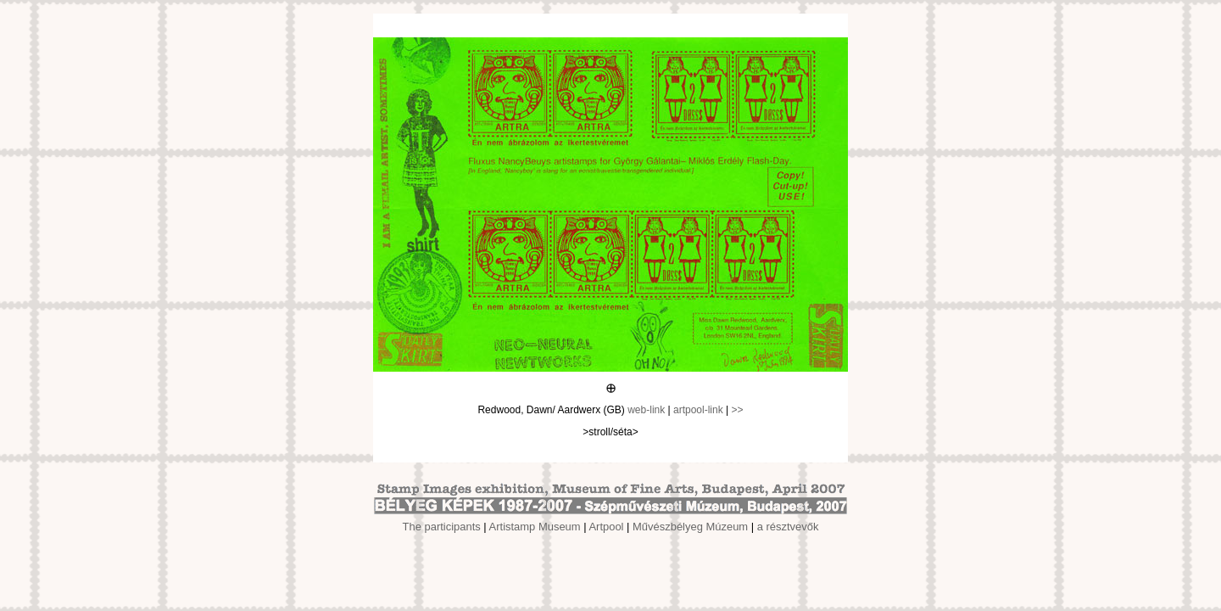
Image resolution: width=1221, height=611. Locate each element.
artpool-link (698, 410)
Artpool (605, 526)
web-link (646, 410)
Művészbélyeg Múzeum (690, 526)
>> (738, 410)
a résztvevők (788, 526)
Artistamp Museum (535, 526)
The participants (442, 526)
